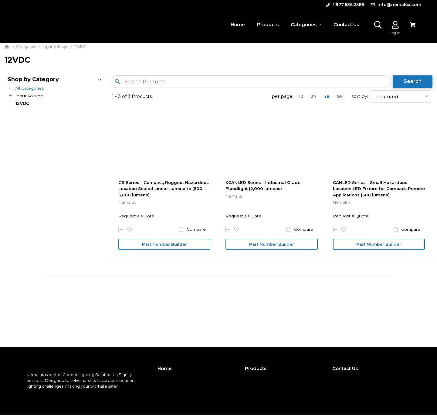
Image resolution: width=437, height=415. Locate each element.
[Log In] (395, 24)
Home (165, 368)
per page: (282, 96)
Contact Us (345, 368)
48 (327, 96)
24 (313, 96)
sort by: (359, 96)
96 (340, 96)
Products (255, 368)
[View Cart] (412, 24)
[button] (306, 25)
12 (301, 96)
